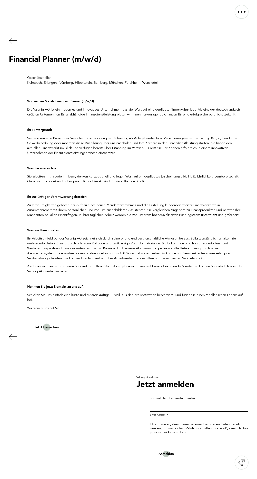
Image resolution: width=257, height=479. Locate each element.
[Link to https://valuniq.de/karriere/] (127, 40)
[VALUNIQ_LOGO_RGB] (26, 7)
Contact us (241, 462)
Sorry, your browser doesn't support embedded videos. (65, 417)
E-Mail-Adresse (158, 414)
